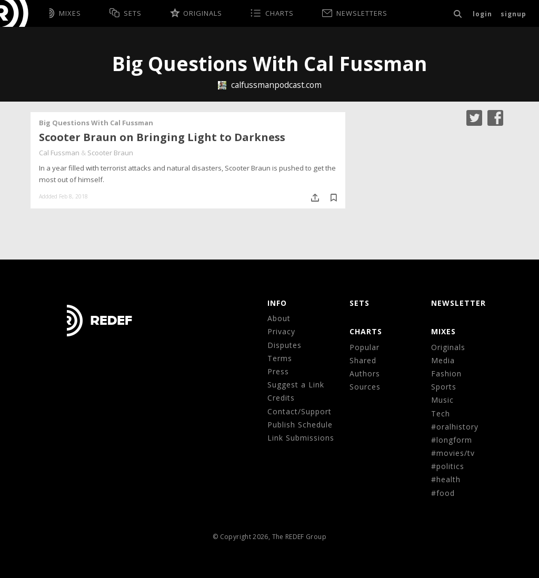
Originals (448, 347)
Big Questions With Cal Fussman (96, 122)
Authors (365, 373)
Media (443, 360)
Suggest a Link (295, 385)
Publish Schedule (300, 425)
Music (442, 400)
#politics (447, 466)
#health (446, 479)
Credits (281, 398)
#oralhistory (454, 427)
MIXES (443, 331)
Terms (279, 358)
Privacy (281, 331)
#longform (451, 440)
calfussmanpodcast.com (270, 85)
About (279, 318)
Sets (360, 303)
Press (278, 371)
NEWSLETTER (458, 303)
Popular (365, 347)
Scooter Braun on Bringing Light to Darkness (162, 137)
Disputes (284, 345)
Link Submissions (300, 438)
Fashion (446, 373)
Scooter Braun (110, 152)
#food (443, 493)
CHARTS (366, 331)
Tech (440, 413)
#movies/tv (453, 453)
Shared (363, 360)
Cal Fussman (59, 152)
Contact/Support (299, 411)
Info (277, 303)
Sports (443, 387)
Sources (365, 387)
